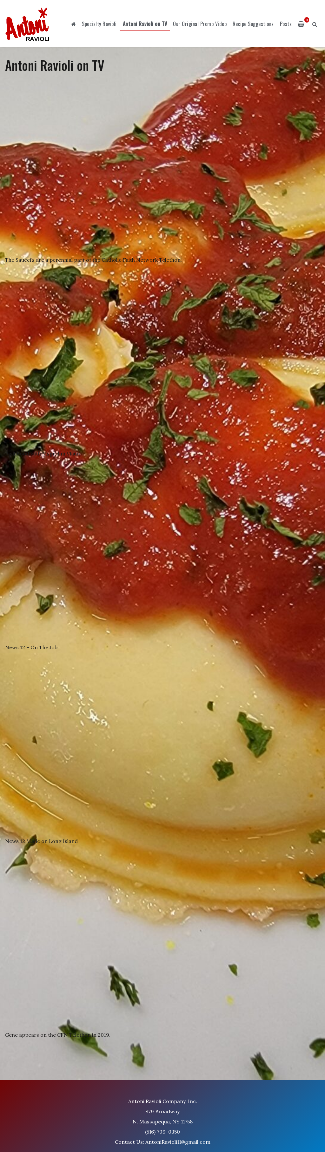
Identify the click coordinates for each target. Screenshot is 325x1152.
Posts (286, 24)
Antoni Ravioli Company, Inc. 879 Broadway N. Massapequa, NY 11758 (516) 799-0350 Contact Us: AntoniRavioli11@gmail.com (162, 1121)
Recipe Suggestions (253, 24)
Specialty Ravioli (99, 24)
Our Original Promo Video (200, 24)
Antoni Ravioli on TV (145, 24)
